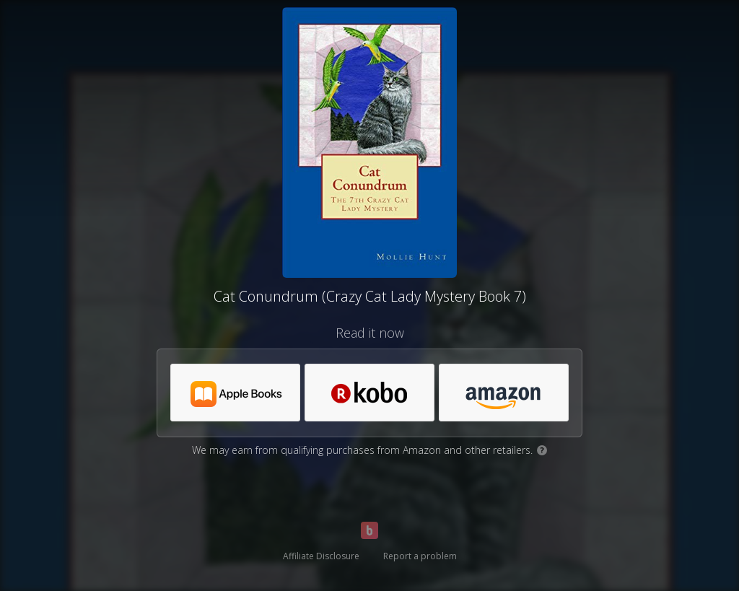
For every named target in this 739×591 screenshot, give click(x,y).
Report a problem (420, 556)
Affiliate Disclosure (321, 556)
